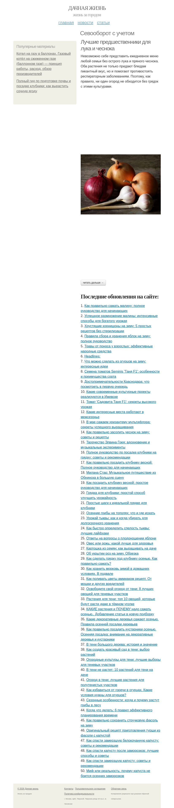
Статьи (103, 22)
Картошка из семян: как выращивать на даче (121, 548)
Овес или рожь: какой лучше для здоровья (119, 543)
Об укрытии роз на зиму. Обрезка (112, 553)
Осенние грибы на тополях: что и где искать (120, 513)
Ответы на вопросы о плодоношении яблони (121, 538)
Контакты (68, 789)
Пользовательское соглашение (90, 789)
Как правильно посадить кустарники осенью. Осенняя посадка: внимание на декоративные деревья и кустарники (118, 634)
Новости (85, 22)
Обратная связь (119, 789)
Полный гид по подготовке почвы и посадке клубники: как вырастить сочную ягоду (43, 86)
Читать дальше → (93, 282)
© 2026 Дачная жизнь (27, 789)
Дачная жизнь (87, 8)
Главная (66, 22)
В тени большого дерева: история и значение (121, 644)
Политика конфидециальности (79, 794)
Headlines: (92, 356)
